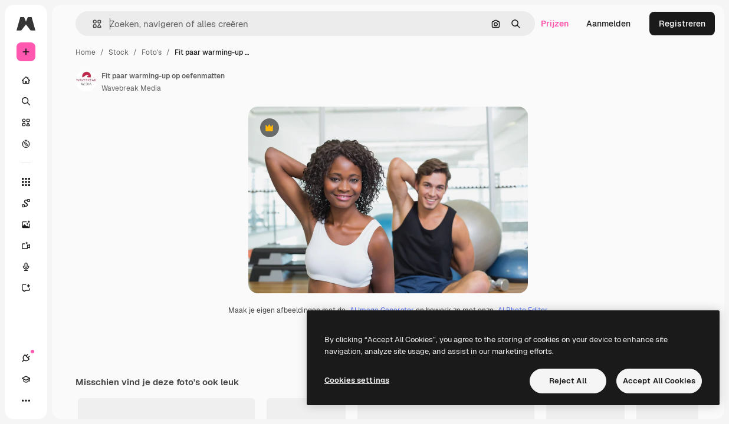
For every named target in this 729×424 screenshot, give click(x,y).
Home (85, 52)
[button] (92, 23)
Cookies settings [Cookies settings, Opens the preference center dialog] (356, 380)
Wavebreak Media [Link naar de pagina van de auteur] (131, 88)
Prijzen (555, 23)
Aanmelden (608, 23)
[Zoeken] (26, 101)
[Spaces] (32, 203)
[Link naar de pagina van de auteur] (86, 80)
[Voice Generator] (32, 266)
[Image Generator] (32, 224)
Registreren (682, 23)
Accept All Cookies (659, 381)
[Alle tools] (26, 182)
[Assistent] (32, 288)
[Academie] (26, 379)
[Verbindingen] (26, 358)
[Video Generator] (32, 245)
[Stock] (26, 122)
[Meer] (26, 400)
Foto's (152, 52)
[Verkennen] (26, 143)
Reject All (568, 381)
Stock (119, 52)
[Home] (26, 80)
